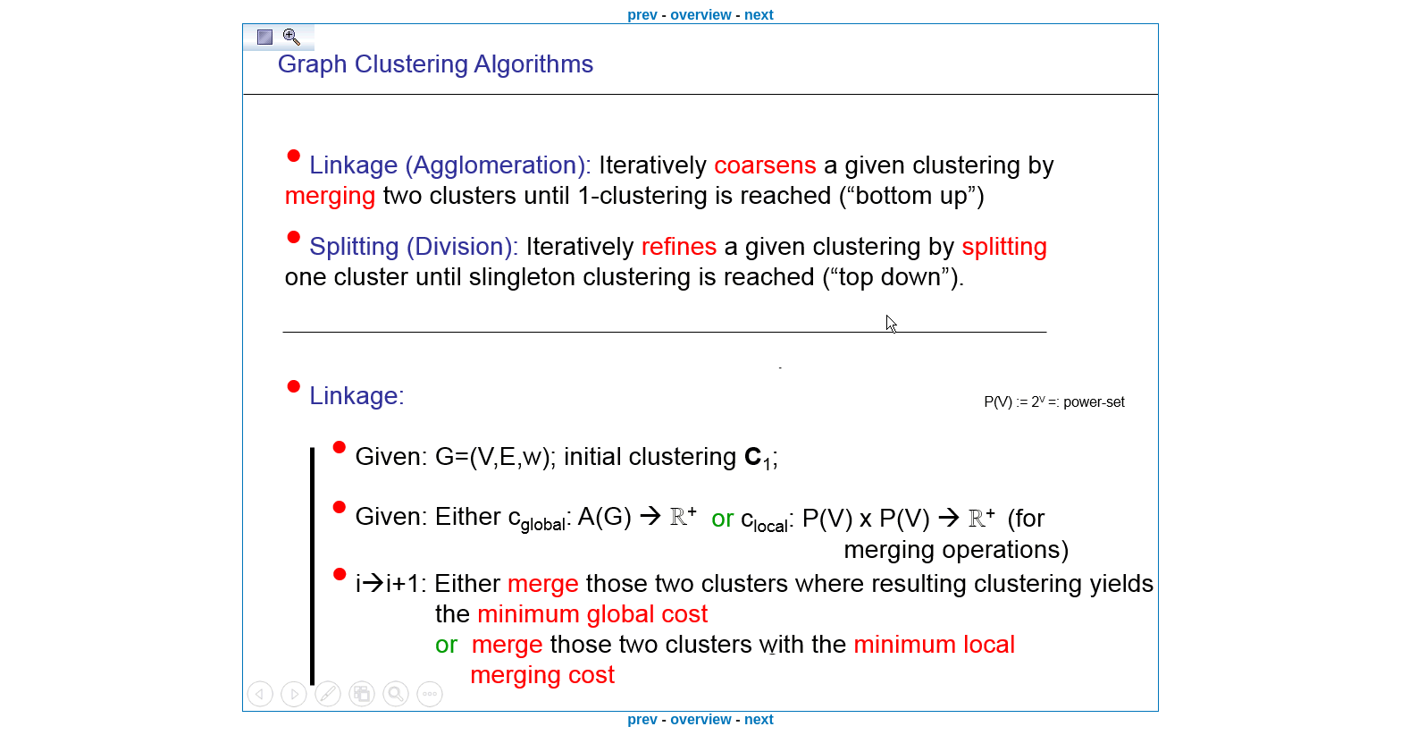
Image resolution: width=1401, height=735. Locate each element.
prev (642, 14)
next (759, 14)
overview (700, 14)
